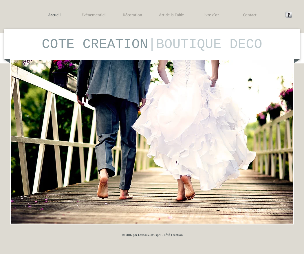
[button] (152, 141)
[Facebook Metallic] (288, 15)
